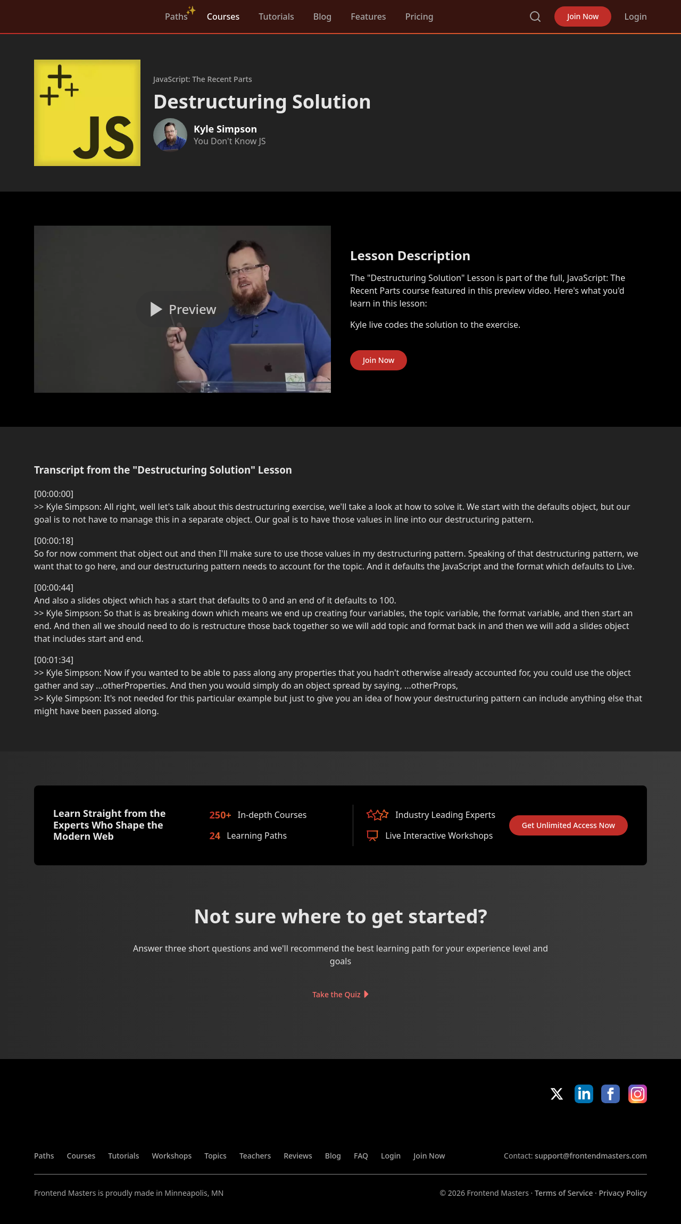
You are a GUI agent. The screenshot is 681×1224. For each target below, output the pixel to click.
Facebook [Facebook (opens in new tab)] (610, 1094)
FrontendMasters (90, 14)
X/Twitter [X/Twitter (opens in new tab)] (556, 1094)
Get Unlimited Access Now (568, 825)
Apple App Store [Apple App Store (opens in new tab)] (535, 1126)
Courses (223, 16)
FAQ (361, 1156)
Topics (215, 1156)
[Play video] (182, 309)
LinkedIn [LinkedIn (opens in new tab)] (584, 1094)
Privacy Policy (623, 1193)
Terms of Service (564, 1193)
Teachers (255, 1156)
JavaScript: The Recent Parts (202, 79)
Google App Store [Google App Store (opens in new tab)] (611, 1126)
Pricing (419, 16)
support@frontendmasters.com (591, 1156)
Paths (176, 16)
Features (368, 16)
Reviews (298, 1156)
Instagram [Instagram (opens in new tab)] (637, 1094)
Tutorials (276, 16)
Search (535, 16)
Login (635, 16)
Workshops (172, 1156)
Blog (322, 16)
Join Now (583, 16)
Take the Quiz (336, 994)
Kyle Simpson (225, 128)
